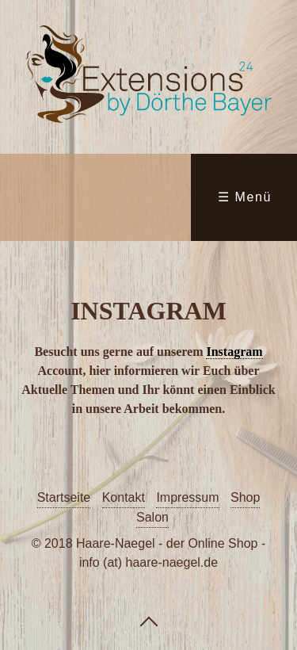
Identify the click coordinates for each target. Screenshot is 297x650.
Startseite (64, 497)
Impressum (187, 497)
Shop (245, 497)
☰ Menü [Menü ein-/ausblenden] (245, 197)
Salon (152, 517)
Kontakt (123, 497)
